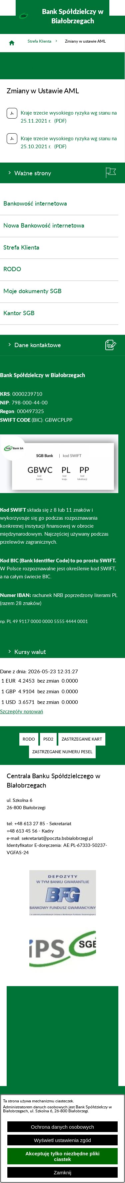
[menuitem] (28, 739)
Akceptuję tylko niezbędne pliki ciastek (62, 1156)
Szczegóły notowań (21, 711)
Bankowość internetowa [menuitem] (35, 204)
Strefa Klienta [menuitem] (21, 248)
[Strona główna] (11, 43)
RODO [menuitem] (12, 270)
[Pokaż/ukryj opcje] (8, 8)
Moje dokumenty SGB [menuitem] (32, 292)
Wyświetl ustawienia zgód (62, 1140)
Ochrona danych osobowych (62, 1127)
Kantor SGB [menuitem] (19, 313)
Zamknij (62, 1172)
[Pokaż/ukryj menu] (117, 8)
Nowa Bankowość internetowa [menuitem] (43, 226)
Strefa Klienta (43, 41)
